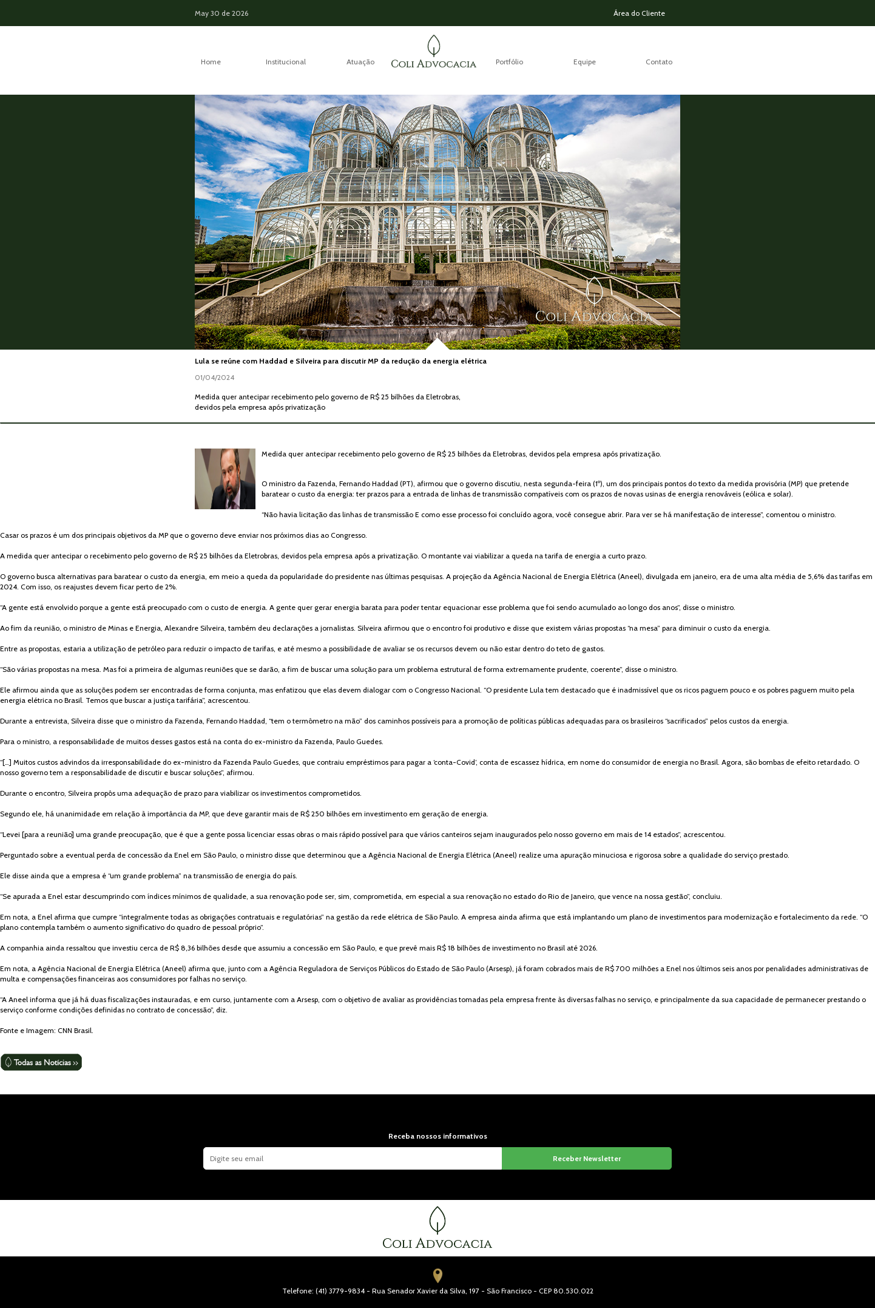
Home (211, 61)
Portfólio (509, 61)
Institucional (286, 61)
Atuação (360, 61)
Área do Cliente (639, 13)
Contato (659, 61)
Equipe (584, 61)
